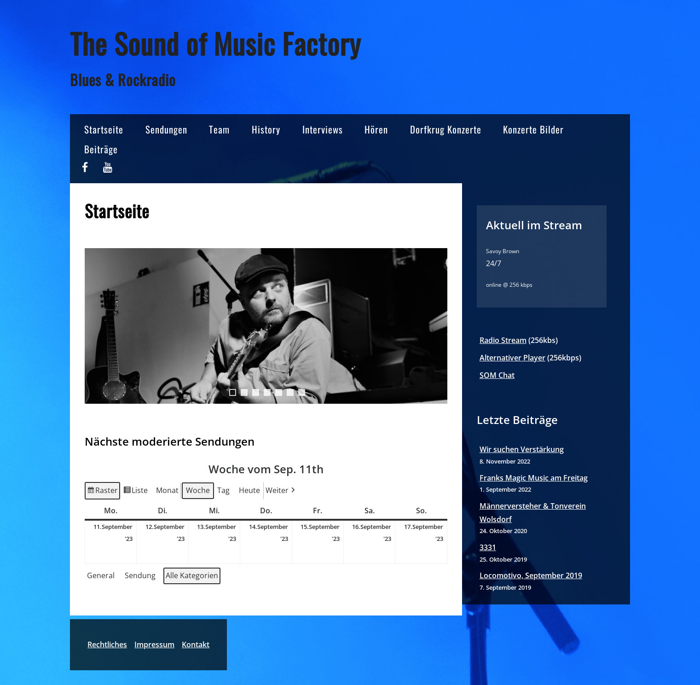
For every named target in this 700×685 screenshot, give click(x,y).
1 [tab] (232, 392)
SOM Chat (497, 375)
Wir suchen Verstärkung (522, 449)
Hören (376, 129)
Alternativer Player (512, 358)
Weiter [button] (281, 490)
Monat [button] (167, 490)
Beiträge (101, 149)
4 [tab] (267, 392)
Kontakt (195, 644)
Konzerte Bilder (533, 129)
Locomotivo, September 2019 (531, 575)
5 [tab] (278, 392)
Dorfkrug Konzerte (445, 129)
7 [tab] (301, 392)
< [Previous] (96, 326)
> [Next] (435, 326)
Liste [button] (135, 491)
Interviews (322, 129)
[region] (266, 335)
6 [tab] (290, 392)
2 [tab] (244, 392)
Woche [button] (198, 490)
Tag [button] (223, 490)
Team (219, 129)
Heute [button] (249, 490)
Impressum (154, 644)
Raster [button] (102, 491)
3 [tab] (255, 392)
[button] (103, 576)
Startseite (103, 129)
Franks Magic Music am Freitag (534, 478)
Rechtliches (107, 644)
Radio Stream (503, 340)
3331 (488, 547)
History (266, 129)
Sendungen (166, 129)
